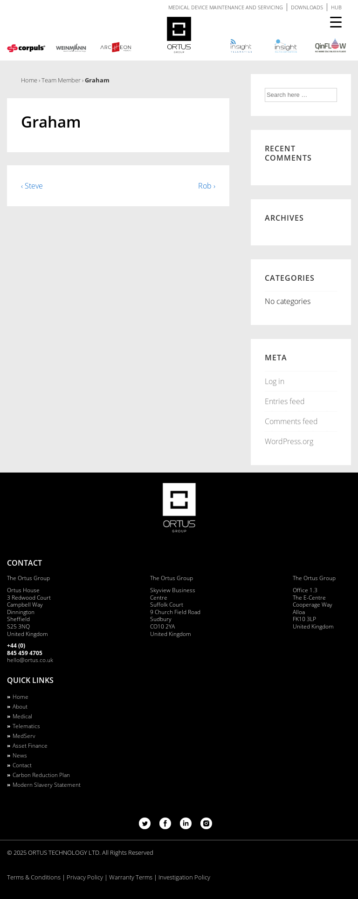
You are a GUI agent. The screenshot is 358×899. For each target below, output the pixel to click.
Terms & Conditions (34, 877)
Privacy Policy (85, 877)
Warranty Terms (130, 877)
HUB (336, 7)
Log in (274, 381)
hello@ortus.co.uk (30, 660)
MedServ (24, 736)
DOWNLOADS (307, 7)
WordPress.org (289, 441)
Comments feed (291, 421)
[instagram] (206, 826)
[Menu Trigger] (336, 22)
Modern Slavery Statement (47, 785)
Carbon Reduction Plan (41, 775)
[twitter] (145, 826)
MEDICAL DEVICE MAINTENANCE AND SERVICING (225, 7)
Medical (22, 716)
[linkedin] (186, 826)
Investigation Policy (184, 877)
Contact (22, 765)
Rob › (206, 186)
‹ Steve (32, 186)
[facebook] (166, 826)
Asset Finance (30, 746)
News (20, 755)
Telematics (26, 726)
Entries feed (285, 401)
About (20, 706)
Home (20, 697)
